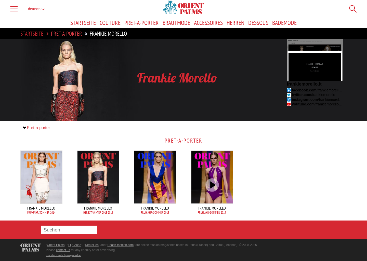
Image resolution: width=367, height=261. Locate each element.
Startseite (83, 23)
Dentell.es (91, 245)
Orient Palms (55, 245)
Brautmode (176, 23)
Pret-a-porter (141, 23)
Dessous (258, 23)
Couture (110, 23)
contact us (63, 250)
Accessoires (208, 23)
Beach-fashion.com (120, 245)
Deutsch (36, 9)
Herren (235, 23)
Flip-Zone (74, 245)
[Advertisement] (311, 185)
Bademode (284, 23)
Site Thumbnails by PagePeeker (63, 255)
